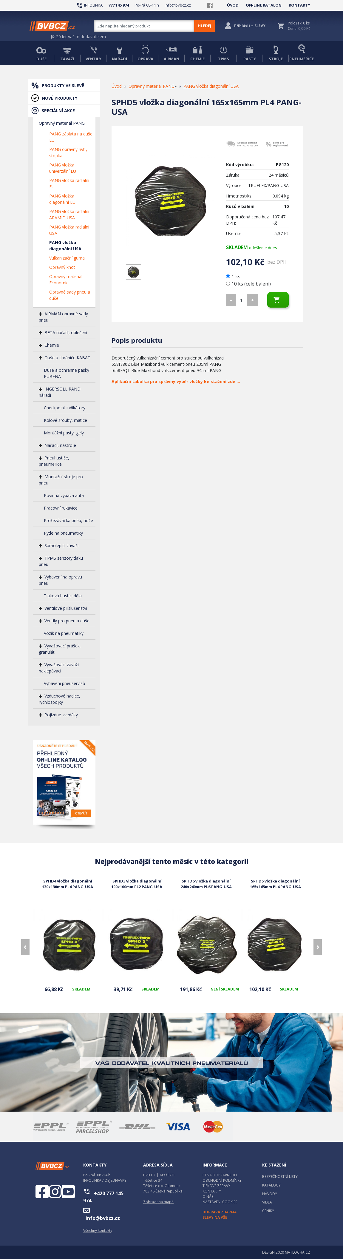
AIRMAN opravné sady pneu (63, 317)
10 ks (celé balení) (248, 283)
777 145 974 (118, 5)
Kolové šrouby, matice (65, 420)
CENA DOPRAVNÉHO (220, 1175)
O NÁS (208, 1196)
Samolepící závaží (61, 545)
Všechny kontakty (97, 1230)
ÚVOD (233, 5)
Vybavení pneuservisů (64, 683)
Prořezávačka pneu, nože (68, 520)
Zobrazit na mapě (158, 1201)
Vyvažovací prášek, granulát (60, 649)
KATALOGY (271, 1185)
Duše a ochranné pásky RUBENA (66, 373)
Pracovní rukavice (61, 508)
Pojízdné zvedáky (61, 715)
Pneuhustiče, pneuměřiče (54, 461)
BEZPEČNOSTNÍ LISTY (280, 1176)
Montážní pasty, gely (64, 433)
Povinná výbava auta (64, 495)
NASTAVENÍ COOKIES (220, 1201)
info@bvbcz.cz (178, 5)
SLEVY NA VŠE (215, 1217)
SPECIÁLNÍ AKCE (58, 110)
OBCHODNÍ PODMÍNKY (222, 1180)
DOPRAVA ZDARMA (220, 1212)
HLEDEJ (204, 25)
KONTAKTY (299, 5)
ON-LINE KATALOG (264, 5)
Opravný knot (62, 267)
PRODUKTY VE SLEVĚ (63, 85)
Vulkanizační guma (67, 258)
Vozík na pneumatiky (64, 633)
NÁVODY (269, 1193)
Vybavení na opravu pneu (60, 580)
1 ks (234, 276)
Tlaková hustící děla (63, 595)
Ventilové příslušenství (65, 608)
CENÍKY (268, 1210)
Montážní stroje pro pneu (61, 480)
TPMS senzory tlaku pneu (61, 561)
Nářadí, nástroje (60, 445)
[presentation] (25, 947)
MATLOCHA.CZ (297, 1252)
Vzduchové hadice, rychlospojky (59, 699)
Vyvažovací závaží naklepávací (59, 668)
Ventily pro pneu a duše (66, 621)
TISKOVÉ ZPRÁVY (216, 1185)
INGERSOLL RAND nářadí (60, 392)
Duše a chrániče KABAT (67, 357)
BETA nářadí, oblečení (65, 332)
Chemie (51, 345)
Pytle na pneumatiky (63, 533)
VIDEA (267, 1202)
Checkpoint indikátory (64, 408)
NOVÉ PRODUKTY (59, 98)
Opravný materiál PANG (62, 123)
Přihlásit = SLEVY (249, 25)
